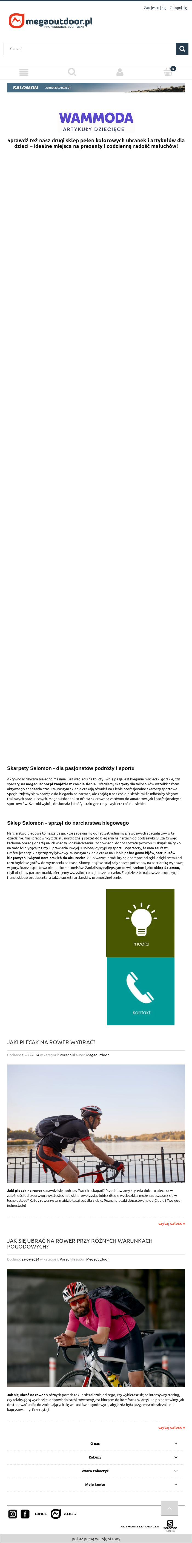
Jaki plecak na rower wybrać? (51, 1042)
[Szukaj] (182, 49)
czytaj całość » (171, 1223)
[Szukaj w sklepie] (91, 49)
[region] (96, 323)
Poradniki (67, 1054)
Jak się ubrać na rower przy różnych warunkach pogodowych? (80, 1243)
